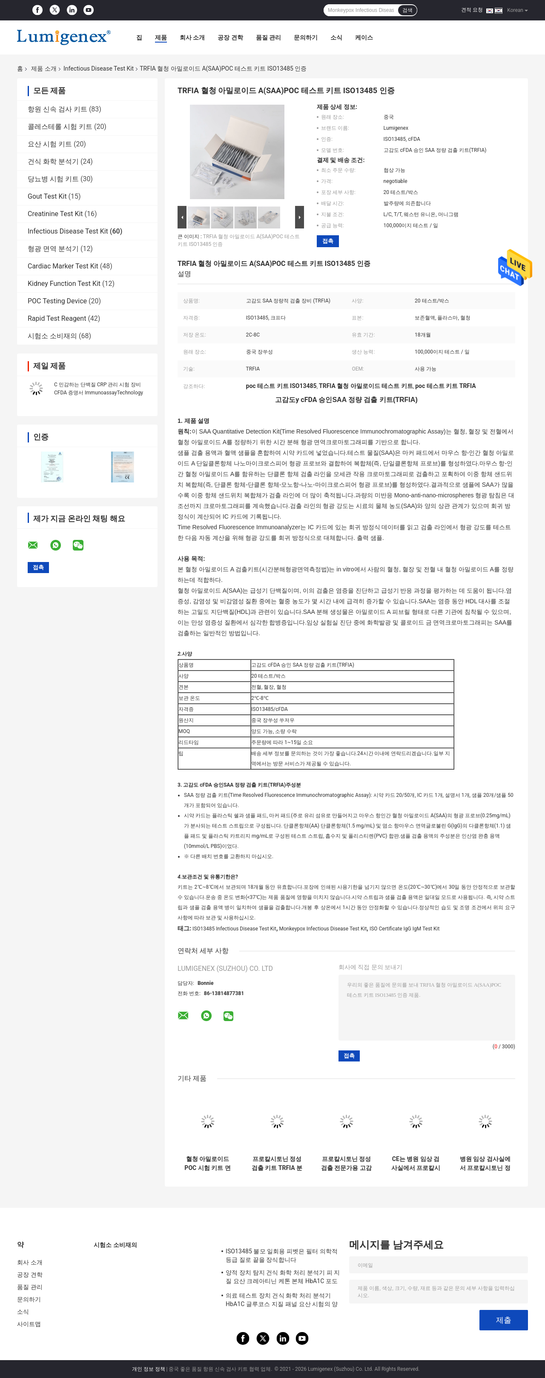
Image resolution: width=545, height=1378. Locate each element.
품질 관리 (268, 37)
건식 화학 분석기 (53, 161)
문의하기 (306, 37)
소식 (336, 37)
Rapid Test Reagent (57, 318)
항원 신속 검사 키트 (57, 109)
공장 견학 (230, 37)
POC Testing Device (57, 301)
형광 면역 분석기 (53, 249)
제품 (161, 37)
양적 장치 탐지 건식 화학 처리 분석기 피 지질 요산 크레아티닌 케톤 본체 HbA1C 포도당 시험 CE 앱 (283, 1278)
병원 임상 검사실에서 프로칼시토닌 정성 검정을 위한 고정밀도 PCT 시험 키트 (485, 1163)
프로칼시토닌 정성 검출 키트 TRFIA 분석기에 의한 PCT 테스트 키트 (277, 1163)
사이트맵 (29, 1324)
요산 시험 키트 (50, 144)
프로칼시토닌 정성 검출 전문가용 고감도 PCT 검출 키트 (346, 1163)
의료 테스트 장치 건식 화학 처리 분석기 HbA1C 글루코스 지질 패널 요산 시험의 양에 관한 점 (282, 1301)
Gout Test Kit (47, 196)
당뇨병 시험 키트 (53, 179)
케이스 (364, 37)
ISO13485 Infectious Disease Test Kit (234, 929)
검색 (407, 10)
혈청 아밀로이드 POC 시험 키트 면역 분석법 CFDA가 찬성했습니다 (207, 1163)
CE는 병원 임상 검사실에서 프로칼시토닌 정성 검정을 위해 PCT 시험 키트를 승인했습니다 (416, 1163)
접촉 (327, 241)
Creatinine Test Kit (55, 214)
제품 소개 (43, 68)
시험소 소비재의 (52, 336)
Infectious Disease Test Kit (98, 68)
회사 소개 (192, 37)
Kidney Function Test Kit (64, 284)
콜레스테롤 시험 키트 (60, 127)
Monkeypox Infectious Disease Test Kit (323, 929)
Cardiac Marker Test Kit (63, 266)
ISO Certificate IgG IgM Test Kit (405, 929)
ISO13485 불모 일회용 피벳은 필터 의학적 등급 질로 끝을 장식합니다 (282, 1255)
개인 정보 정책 (148, 1369)
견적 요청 (472, 10)
